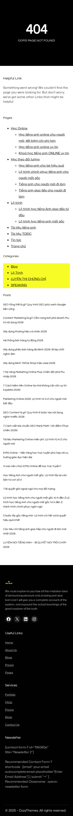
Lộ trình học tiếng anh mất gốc (41, 221)
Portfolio (10, 695)
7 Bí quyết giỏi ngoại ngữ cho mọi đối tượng (29, 488)
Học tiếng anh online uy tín (38, 147)
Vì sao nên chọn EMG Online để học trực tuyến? (32, 466)
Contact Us (12, 725)
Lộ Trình (17, 273)
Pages (9, 673)
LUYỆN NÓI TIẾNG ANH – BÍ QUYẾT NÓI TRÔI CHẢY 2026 (34, 544)
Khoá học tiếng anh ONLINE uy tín (44, 153)
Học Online (19, 128)
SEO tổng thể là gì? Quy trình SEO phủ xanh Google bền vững (34, 306)
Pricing (9, 665)
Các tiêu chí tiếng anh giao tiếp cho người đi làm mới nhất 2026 (34, 531)
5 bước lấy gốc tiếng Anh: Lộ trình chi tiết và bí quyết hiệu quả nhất (34, 517)
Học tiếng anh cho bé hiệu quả (41, 165)
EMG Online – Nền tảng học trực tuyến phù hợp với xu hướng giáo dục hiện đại (35, 455)
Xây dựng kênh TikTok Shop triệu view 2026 (29, 363)
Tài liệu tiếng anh (23, 227)
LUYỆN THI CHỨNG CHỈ (28, 279)
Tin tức (16, 240)
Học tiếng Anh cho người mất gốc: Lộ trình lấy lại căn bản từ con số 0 (35, 477)
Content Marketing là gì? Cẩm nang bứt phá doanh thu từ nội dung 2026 (36, 320)
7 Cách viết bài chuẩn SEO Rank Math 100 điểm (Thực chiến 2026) (36, 428)
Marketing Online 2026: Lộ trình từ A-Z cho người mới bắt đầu (35, 401)
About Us (11, 650)
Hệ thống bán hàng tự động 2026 (23, 340)
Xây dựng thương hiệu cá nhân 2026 (25, 331)
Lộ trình (16, 203)
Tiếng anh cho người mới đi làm (42, 184)
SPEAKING (19, 285)
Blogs (8, 657)
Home (9, 643)
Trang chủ (18, 246)
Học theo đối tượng (25, 159)
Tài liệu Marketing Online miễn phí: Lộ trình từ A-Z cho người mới (35, 441)
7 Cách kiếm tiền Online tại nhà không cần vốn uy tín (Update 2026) (35, 387)
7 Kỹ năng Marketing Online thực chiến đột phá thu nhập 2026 (34, 374)
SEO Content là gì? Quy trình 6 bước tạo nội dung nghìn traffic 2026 (33, 414)
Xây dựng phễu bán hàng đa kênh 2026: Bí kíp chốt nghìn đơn (33, 351)
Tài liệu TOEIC (21, 234)
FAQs (8, 702)
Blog (14, 266)
